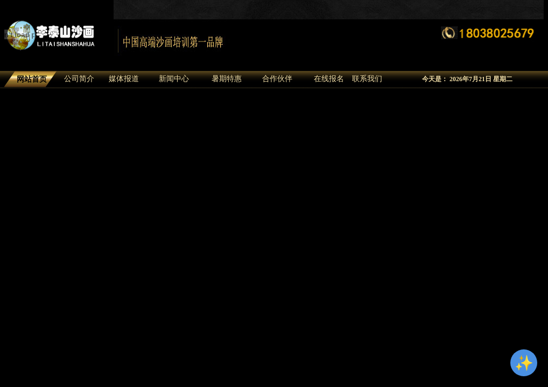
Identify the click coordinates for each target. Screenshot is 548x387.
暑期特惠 (227, 79)
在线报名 (329, 79)
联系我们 (367, 79)
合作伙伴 (277, 79)
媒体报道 (124, 79)
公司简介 (79, 79)
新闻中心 (174, 79)
